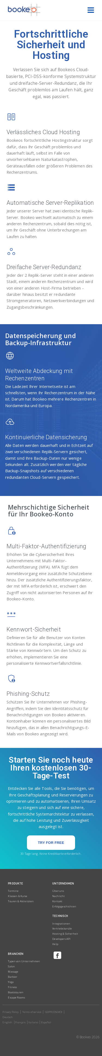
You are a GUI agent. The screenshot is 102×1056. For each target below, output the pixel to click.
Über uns (58, 891)
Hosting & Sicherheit (65, 933)
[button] (51, 842)
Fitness (12, 987)
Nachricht (58, 896)
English (7, 1022)
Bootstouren (15, 992)
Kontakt (57, 901)
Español (46, 1022)
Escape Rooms (16, 997)
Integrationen (61, 923)
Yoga (11, 982)
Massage (13, 971)
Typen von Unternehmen (24, 961)
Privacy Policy (10, 1012)
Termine (13, 891)
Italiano (33, 1022)
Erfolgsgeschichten (64, 906)
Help (55, 944)
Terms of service (31, 1012)
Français (20, 1022)
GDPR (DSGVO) (53, 1012)
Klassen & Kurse (17, 896)
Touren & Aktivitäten (21, 901)
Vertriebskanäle (62, 928)
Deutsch (7, 1017)
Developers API (61, 939)
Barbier (12, 977)
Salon (11, 966)
